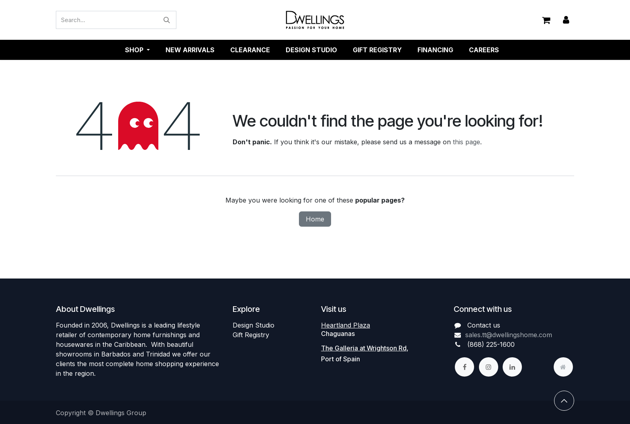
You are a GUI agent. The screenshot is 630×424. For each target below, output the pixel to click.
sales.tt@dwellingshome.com (508, 335)
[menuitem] (190, 50)
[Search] (166, 20)
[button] (564, 401)
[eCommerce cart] (546, 20)
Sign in (566, 20)
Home (315, 219)
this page (466, 142)
